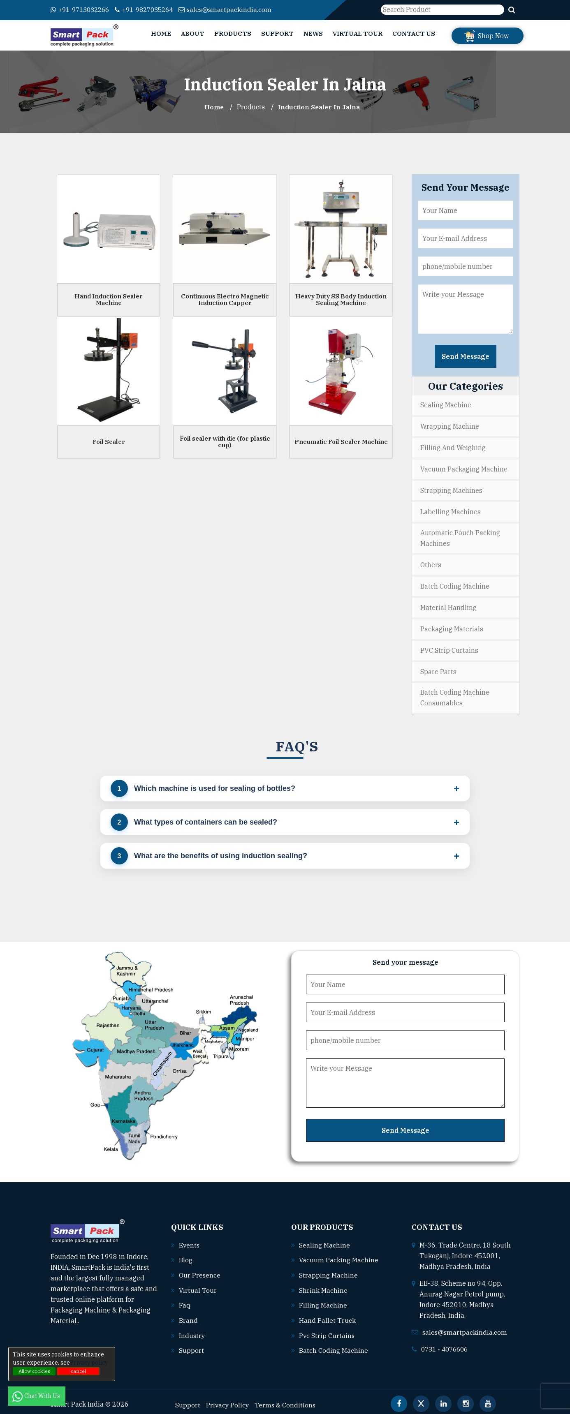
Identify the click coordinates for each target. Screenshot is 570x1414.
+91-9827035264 (151, 9)
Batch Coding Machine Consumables (454, 693)
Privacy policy (89, 1362)
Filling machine (323, 1299)
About (192, 33)
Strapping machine (328, 1270)
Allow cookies (34, 1371)
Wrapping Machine (449, 426)
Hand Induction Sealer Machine (108, 299)
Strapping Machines (451, 489)
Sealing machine (324, 1240)
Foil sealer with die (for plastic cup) (225, 441)
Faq (184, 1299)
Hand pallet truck (327, 1314)
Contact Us (413, 33)
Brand (188, 1314)
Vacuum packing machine (339, 1255)
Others (430, 562)
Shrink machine (323, 1284)
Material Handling (448, 604)
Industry (192, 1329)
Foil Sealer (109, 441)
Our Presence (200, 1270)
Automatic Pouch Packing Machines (460, 536)
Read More (99, 1316)
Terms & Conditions (286, 1398)
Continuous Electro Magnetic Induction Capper (225, 299)
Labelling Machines (450, 510)
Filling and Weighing (453, 447)
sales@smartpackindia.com (236, 9)
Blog (185, 1255)
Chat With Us (36, 1396)
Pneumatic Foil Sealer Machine (341, 441)
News (313, 33)
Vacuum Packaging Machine (463, 468)
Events (189, 1240)
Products (232, 33)
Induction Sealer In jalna (320, 107)
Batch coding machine (333, 1344)
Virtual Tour (357, 33)
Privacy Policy (228, 1398)
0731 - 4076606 (446, 1344)
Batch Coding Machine (454, 583)
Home (161, 33)
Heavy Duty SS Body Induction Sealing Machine (341, 299)
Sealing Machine (445, 405)
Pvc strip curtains (327, 1329)
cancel (78, 1371)
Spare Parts (438, 667)
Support (277, 33)
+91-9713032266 (82, 9)
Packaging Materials (451, 625)
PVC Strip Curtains (449, 646)
